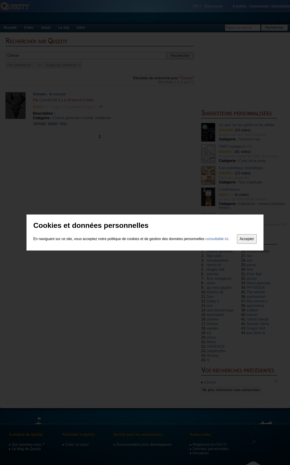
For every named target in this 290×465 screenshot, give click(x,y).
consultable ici (216, 239)
